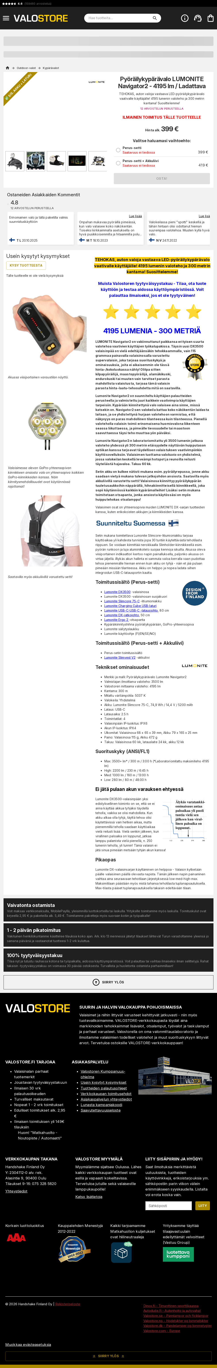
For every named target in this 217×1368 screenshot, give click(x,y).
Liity (202, 1206)
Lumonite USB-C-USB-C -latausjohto (131, 610)
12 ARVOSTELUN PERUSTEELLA (161, 108)
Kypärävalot (51, 68)
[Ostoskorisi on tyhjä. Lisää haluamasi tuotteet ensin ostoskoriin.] (210, 18)
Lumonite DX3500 (117, 592)
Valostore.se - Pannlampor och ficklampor (175, 1316)
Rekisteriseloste (67, 1304)
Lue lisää (135, 216)
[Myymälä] (175, 1093)
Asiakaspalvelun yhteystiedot (106, 1099)
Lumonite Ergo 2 (116, 620)
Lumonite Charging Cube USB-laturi (130, 606)
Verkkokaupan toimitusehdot (106, 1093)
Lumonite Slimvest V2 (120, 657)
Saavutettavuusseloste (101, 1110)
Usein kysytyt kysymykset (103, 1082)
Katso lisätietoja (88, 1196)
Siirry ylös (108, 982)
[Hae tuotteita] (119, 18)
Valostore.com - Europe (161, 1331)
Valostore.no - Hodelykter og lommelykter (175, 1321)
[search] (154, 18)
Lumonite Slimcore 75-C (122, 601)
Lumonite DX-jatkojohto (121, 615)
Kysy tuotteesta (26, 265)
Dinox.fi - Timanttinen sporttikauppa (171, 1306)
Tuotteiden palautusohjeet (104, 1088)
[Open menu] (6, 18)
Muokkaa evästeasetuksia (28, 1344)
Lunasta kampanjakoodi (101, 1105)
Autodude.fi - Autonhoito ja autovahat (172, 1311)
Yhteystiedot (16, 1191)
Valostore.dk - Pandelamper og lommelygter (177, 1326)
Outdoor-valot (26, 68)
